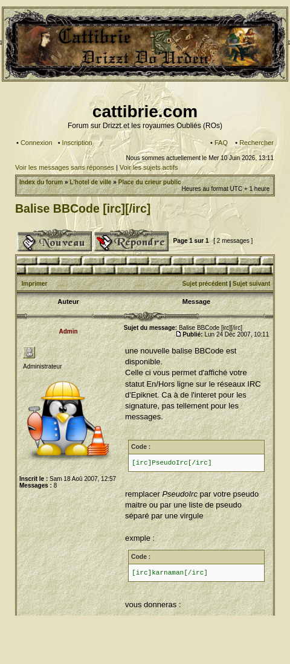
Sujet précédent (205, 283)
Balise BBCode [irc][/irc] (82, 208)
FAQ (221, 142)
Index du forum (41, 182)
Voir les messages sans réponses (64, 167)
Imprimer (35, 283)
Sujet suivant (251, 283)
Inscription (77, 142)
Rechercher (256, 142)
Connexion (37, 142)
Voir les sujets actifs (149, 167)
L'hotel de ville (90, 182)
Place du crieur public (149, 182)
